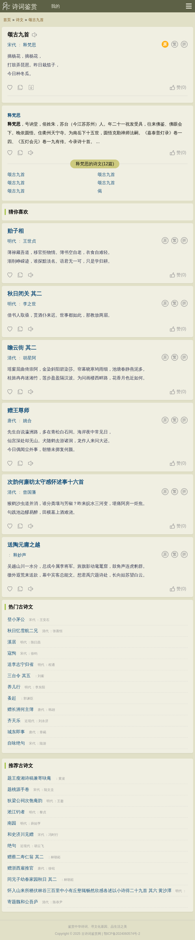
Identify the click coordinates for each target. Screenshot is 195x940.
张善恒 (58, 631)
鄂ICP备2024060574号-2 (122, 934)
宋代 (11, 44)
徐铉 (51, 868)
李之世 (29, 304)
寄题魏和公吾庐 (22, 901)
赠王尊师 (18, 410)
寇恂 (11, 653)
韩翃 (51, 710)
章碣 (43, 732)
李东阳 (40, 687)
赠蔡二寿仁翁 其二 (25, 856)
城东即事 (16, 731)
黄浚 (61, 778)
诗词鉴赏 (24, 6)
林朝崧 (56, 857)
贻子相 (15, 231)
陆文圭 (49, 790)
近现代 (29, 721)
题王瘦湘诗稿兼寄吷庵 (29, 778)
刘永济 (43, 721)
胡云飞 (39, 846)
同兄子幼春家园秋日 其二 (32, 879)
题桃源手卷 (18, 789)
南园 (11, 823)
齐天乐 (13, 720)
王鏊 (60, 801)
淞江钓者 (16, 812)
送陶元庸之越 (23, 545)
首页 (7, 20)
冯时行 (53, 835)
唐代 (11, 420)
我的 (55, 6)
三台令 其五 (18, 675)
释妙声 (19, 555)
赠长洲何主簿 (20, 709)
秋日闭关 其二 (24, 294)
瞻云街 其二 (21, 348)
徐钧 (34, 653)
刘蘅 (41, 676)
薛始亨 (36, 823)
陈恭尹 (58, 902)
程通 (51, 665)
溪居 (11, 642)
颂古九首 (36, 20)
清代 (11, 358)
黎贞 (43, 812)
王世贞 (29, 241)
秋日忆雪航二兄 (22, 630)
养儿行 (13, 687)
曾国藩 (29, 492)
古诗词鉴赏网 (91, 934)
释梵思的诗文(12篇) (95, 163)
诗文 (19, 20)
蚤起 (11, 698)
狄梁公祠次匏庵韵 (24, 800)
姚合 (27, 420)
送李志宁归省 (20, 664)
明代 (11, 241)
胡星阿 (29, 358)
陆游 (43, 743)
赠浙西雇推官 (20, 868)
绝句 (11, 845)
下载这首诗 (31, 87)
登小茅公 (16, 619)
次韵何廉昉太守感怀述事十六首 (45, 482)
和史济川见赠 (20, 834)
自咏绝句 (16, 743)
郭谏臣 (28, 698)
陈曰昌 (36, 642)
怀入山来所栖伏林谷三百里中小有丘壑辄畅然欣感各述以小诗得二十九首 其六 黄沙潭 (89, 890)
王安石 (44, 620)
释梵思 (29, 44)
